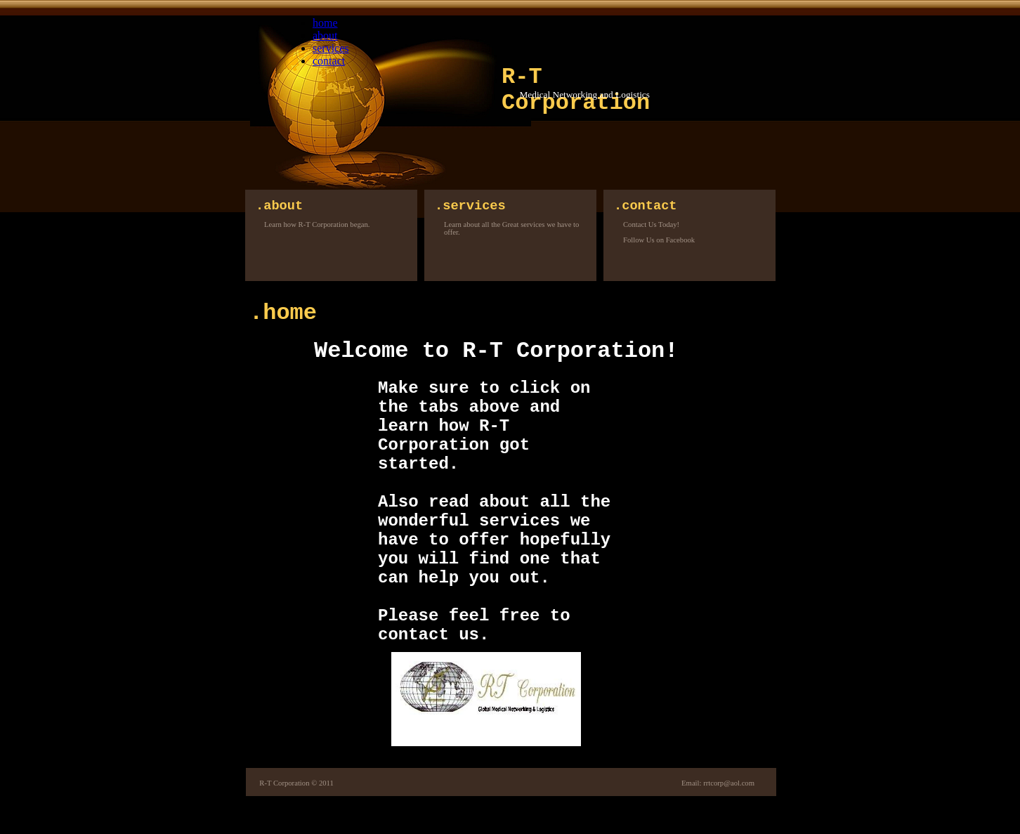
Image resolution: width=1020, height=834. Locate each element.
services (331, 48)
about (325, 35)
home (325, 23)
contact (329, 61)
